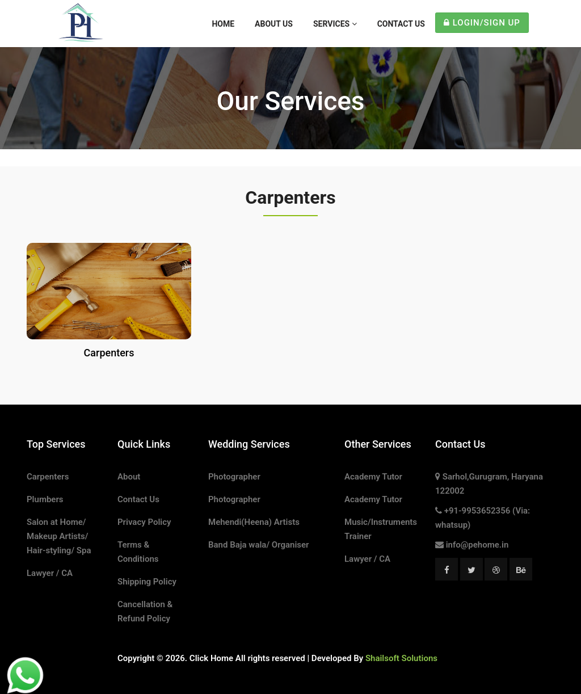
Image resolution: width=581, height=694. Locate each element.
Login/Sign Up (482, 23)
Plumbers (45, 499)
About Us (274, 23)
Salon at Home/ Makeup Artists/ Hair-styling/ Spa (59, 536)
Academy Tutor (373, 477)
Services (335, 23)
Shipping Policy (146, 582)
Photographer (234, 477)
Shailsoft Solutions (401, 658)
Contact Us (401, 23)
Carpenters (48, 477)
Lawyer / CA (50, 573)
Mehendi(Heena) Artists (254, 522)
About (128, 477)
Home (223, 23)
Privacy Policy (144, 522)
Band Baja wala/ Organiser (258, 545)
